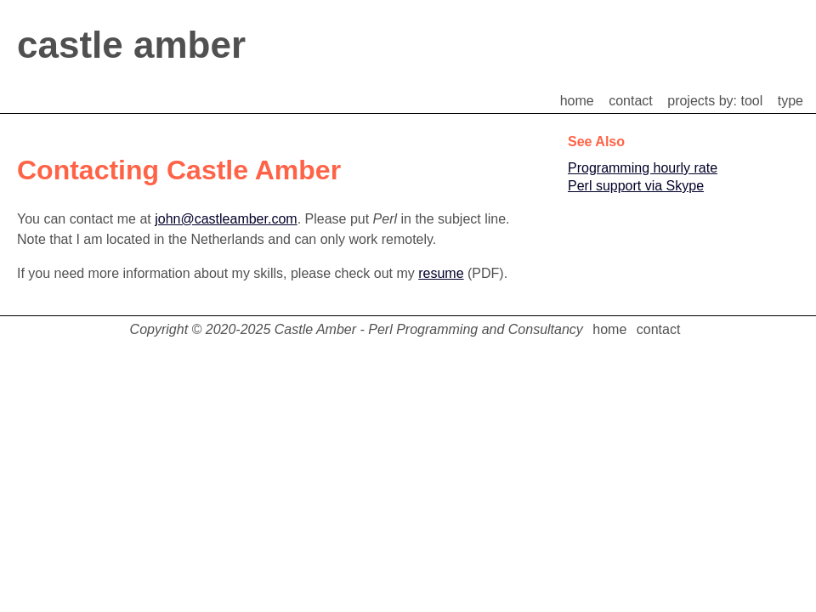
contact (631, 101)
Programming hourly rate (642, 168)
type (790, 101)
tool (752, 101)
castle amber (131, 44)
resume (440, 273)
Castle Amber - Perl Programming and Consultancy (429, 329)
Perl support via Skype (636, 185)
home (577, 101)
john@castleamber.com (226, 219)
